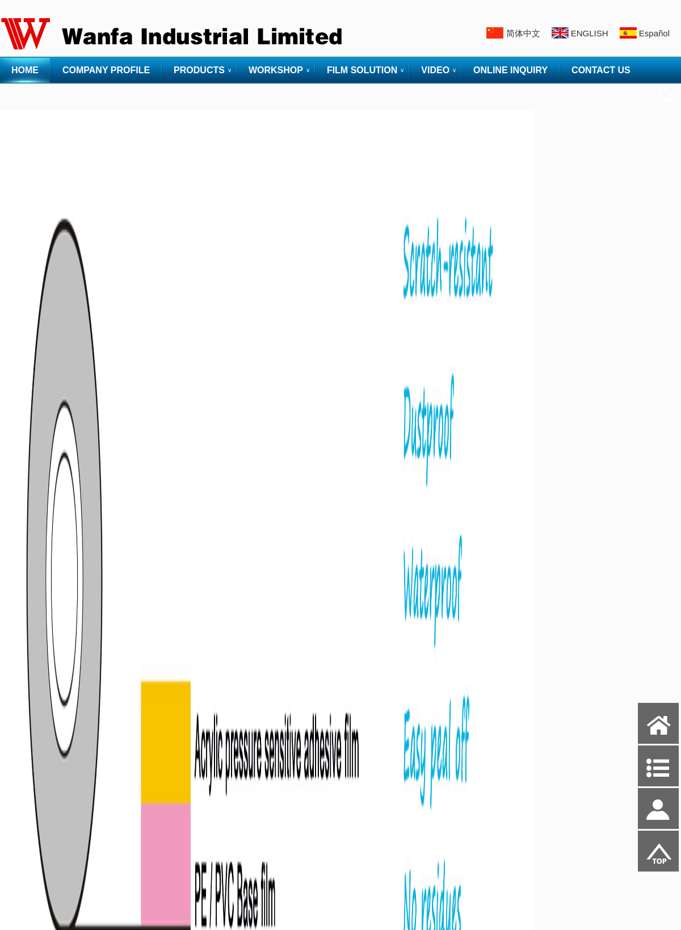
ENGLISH (589, 33)
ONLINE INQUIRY (510, 70)
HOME (25, 70)
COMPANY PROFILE (106, 70)
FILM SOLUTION (362, 70)
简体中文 (523, 33)
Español (654, 33)
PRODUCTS (199, 70)
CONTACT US (600, 70)
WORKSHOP (276, 70)
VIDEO (435, 70)
